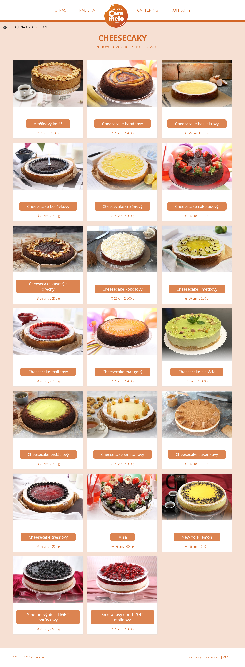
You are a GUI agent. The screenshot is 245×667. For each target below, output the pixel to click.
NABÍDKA (87, 10)
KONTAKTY (180, 10)
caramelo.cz (42, 657)
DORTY (44, 27)
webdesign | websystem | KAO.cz (210, 657)
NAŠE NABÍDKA (22, 27)
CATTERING (147, 10)
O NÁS (60, 10)
